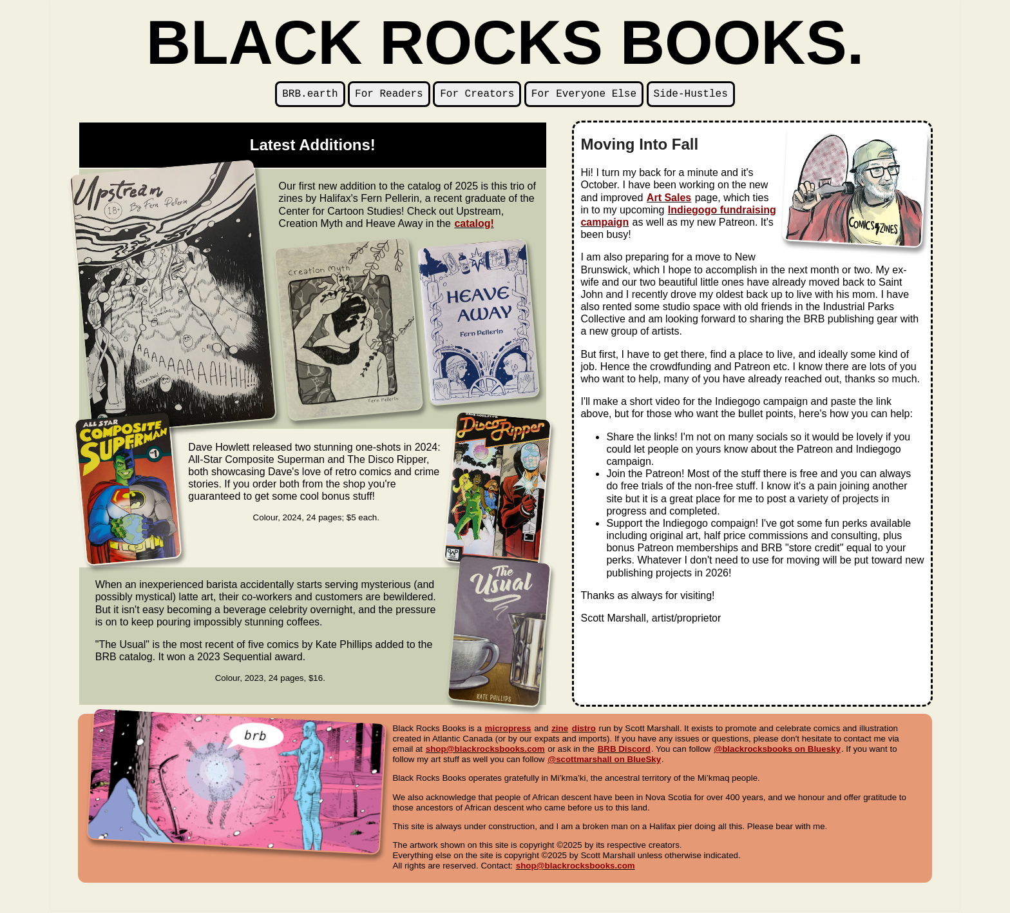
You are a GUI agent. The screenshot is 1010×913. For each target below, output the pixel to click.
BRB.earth (310, 95)
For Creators (477, 95)
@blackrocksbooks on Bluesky (777, 751)
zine (559, 731)
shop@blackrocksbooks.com (485, 751)
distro (584, 731)
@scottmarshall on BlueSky (604, 762)
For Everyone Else (583, 95)
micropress (508, 731)
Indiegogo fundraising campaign (678, 218)
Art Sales (669, 200)
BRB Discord (624, 751)
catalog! (473, 226)
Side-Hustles (691, 95)
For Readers (389, 95)
